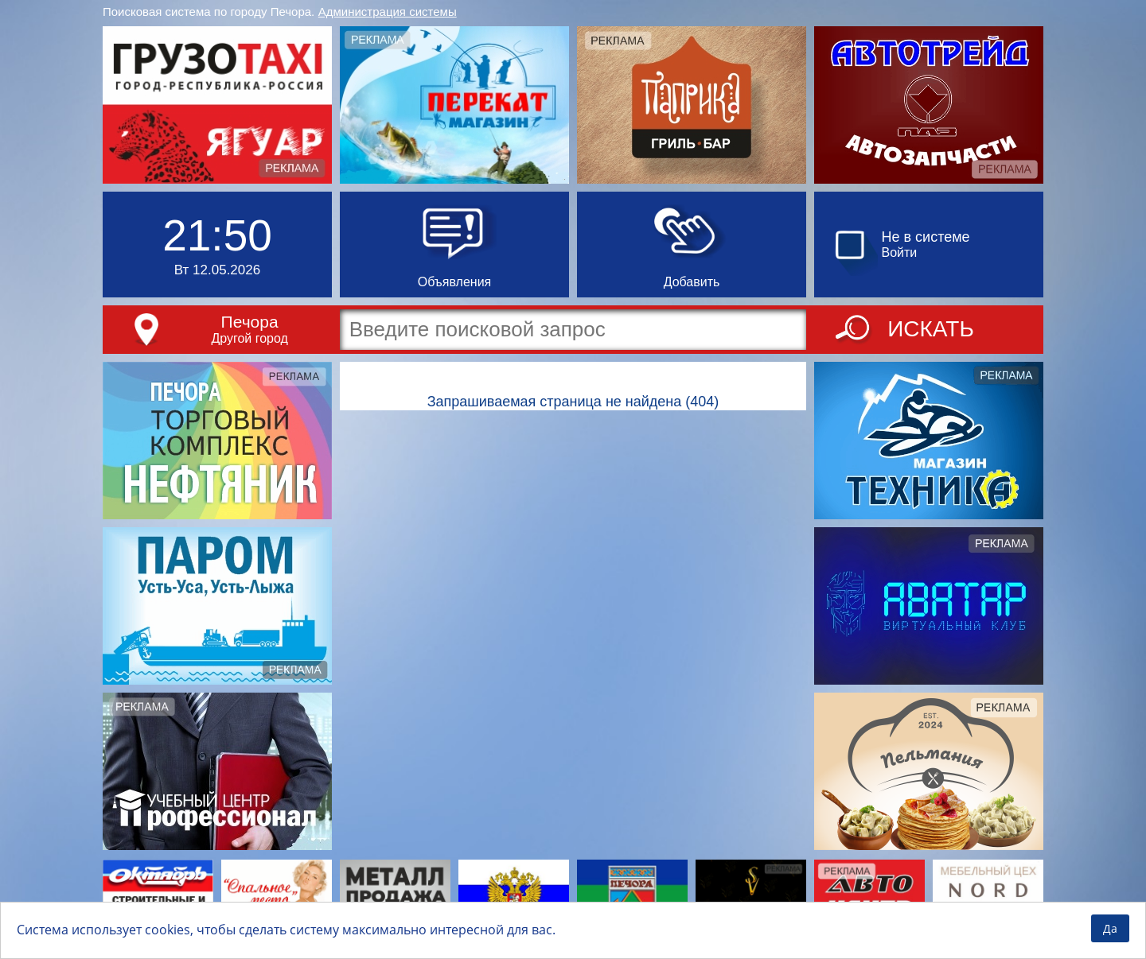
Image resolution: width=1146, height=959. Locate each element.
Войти (900, 252)
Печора (250, 322)
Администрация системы (387, 11)
